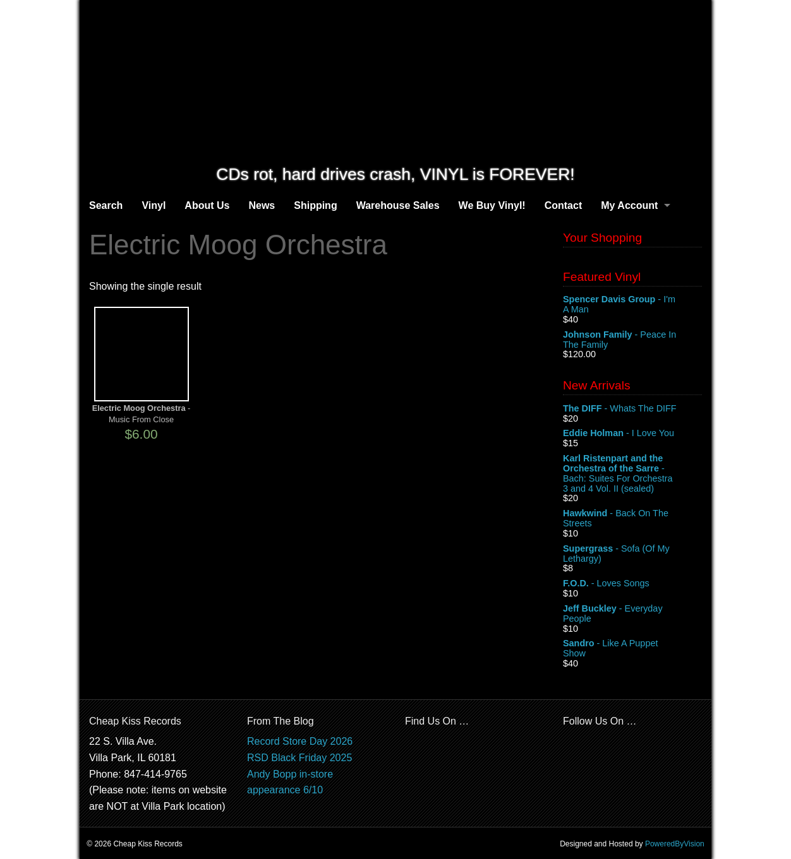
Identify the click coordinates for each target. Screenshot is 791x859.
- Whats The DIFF (632, 409)
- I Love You (632, 434)
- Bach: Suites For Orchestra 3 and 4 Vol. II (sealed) (632, 473)
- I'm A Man (632, 305)
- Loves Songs (632, 584)
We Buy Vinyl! (492, 205)
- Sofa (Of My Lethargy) (632, 554)
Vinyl (154, 205)
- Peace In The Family (632, 340)
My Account (629, 205)
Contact (564, 205)
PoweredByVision (674, 843)
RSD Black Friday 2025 (299, 757)
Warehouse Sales (398, 205)
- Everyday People (632, 614)
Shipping (315, 205)
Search (106, 205)
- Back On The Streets (632, 519)
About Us (206, 205)
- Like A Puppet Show (632, 649)
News (261, 205)
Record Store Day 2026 (300, 741)
